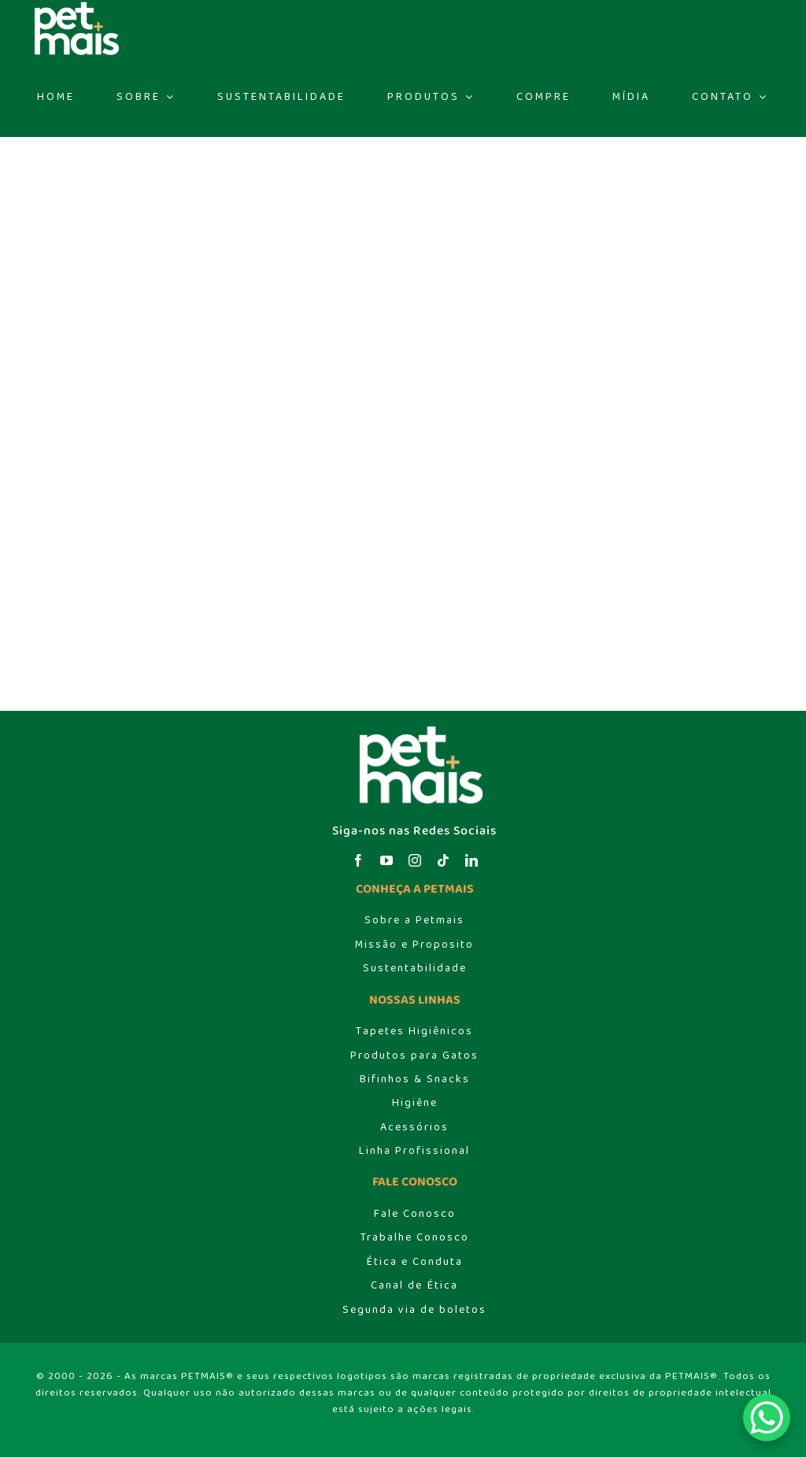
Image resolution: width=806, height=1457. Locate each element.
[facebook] (358, 860)
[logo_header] (415, 729)
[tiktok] (443, 860)
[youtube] (386, 860)
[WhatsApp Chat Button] (766, 1417)
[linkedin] (471, 860)
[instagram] (415, 860)
